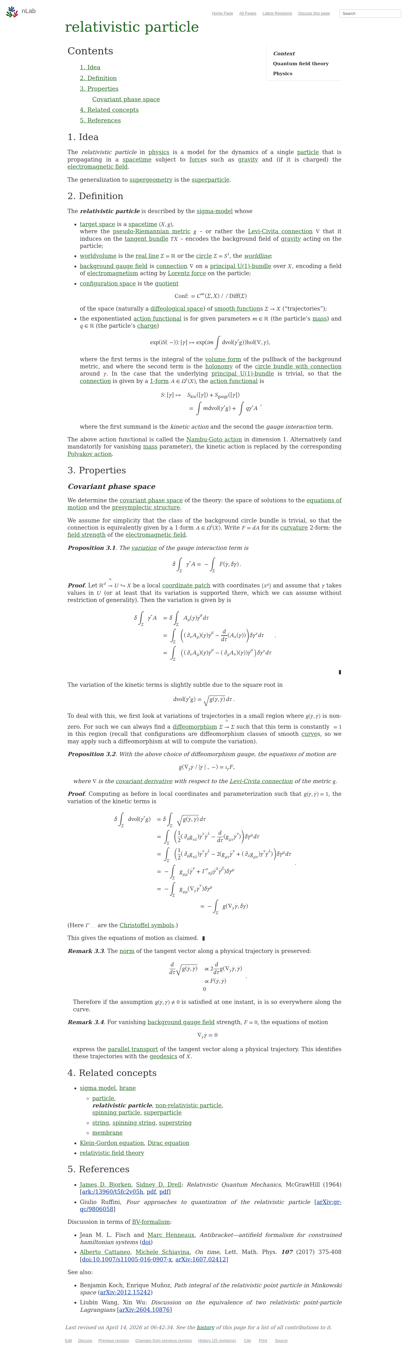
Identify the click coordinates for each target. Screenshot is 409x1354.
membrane (107, 1132)
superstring (175, 1122)
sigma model (98, 1088)
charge (147, 325)
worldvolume (98, 256)
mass (320, 318)
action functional (157, 318)
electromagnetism (112, 273)
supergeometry (151, 179)
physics (159, 152)
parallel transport (133, 1049)
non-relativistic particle (189, 1105)
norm (127, 951)
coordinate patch (186, 585)
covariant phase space (151, 500)
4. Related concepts (109, 109)
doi (146, 1242)
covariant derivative (144, 781)
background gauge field (114, 266)
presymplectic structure (146, 507)
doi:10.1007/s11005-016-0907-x (127, 1259)
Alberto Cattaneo (105, 1252)
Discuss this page (314, 13)
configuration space (108, 283)
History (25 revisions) (217, 1340)
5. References (100, 120)
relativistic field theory (112, 1153)
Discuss (85, 1340)
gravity (248, 159)
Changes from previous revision (163, 1340)
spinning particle (116, 1112)
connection (171, 266)
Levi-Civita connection (280, 231)
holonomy (219, 366)
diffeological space (176, 308)
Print (263, 1340)
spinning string (134, 1122)
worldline (257, 256)
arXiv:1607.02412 (201, 1259)
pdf (151, 1191)
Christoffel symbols (147, 925)
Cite (247, 1340)
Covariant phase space (126, 99)
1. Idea (90, 67)
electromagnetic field (98, 166)
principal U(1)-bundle (240, 266)
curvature (294, 527)
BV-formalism (151, 1222)
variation (143, 548)
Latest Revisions (277, 13)
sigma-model (215, 211)
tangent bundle (146, 238)
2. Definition (98, 78)
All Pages (247, 13)
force (196, 159)
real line (147, 256)
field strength (87, 534)
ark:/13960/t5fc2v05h (112, 1191)
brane (127, 1088)
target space (97, 224)
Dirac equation (168, 1143)
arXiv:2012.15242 (125, 1292)
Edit (68, 1340)
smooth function (237, 308)
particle (308, 152)
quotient (166, 283)
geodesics (163, 1056)
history (205, 1327)
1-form (159, 381)
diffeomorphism (195, 726)
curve (309, 734)
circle (204, 256)
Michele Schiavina (162, 1252)
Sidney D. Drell (159, 1184)
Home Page (222, 13)
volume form (223, 359)
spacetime (137, 159)
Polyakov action (90, 454)
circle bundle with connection (298, 366)
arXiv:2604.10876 (144, 1309)
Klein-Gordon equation (112, 1143)
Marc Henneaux (171, 1235)
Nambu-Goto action (214, 439)
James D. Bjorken (105, 1184)
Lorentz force (187, 273)
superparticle (210, 179)
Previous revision (113, 1340)
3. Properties (99, 88)
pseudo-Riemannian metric (151, 231)
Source (281, 1340)
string (100, 1122)
